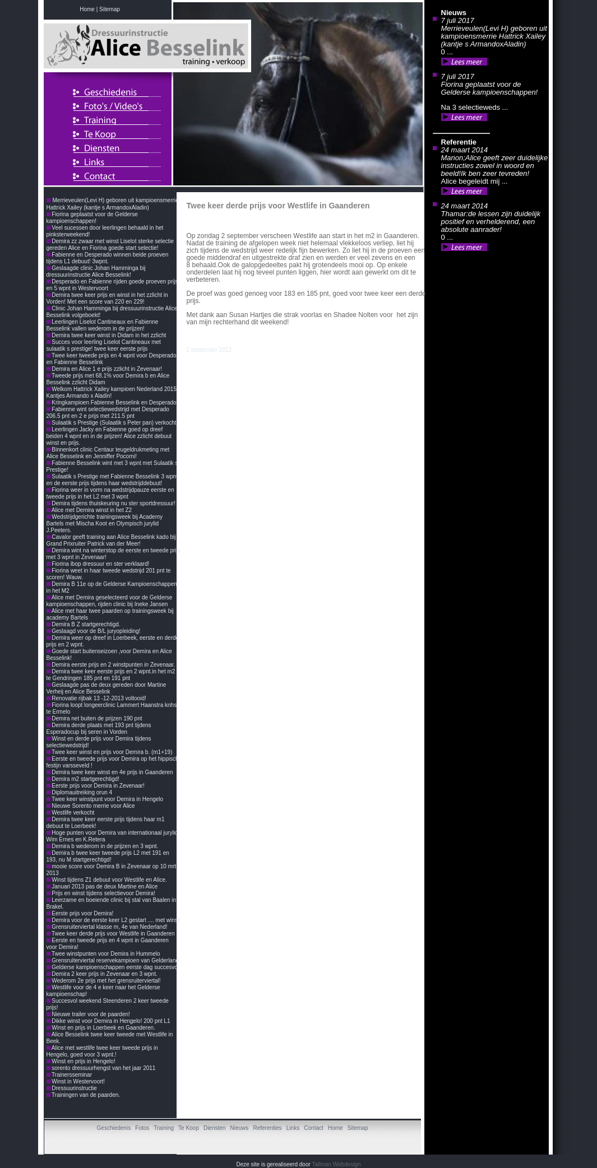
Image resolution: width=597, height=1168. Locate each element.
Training (164, 1128)
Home (335, 1128)
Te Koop (188, 1128)
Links (292, 1128)
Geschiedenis (114, 1128)
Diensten (214, 1128)
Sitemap (358, 1128)
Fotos (142, 1128)
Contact (313, 1128)
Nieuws (239, 1128)
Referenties (267, 1128)
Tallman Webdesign (336, 1164)
